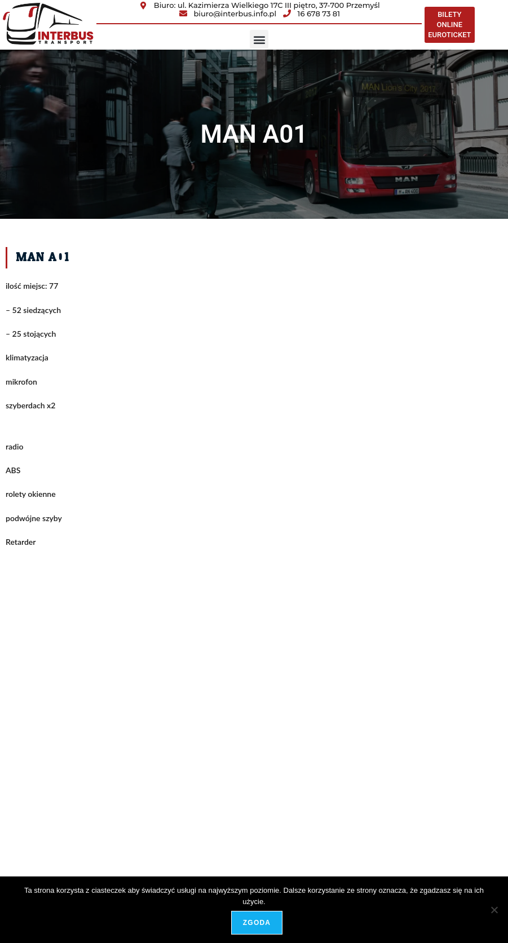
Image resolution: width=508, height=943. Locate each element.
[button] (259, 39)
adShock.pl (481, 835)
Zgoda (257, 923)
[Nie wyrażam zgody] (494, 909)
